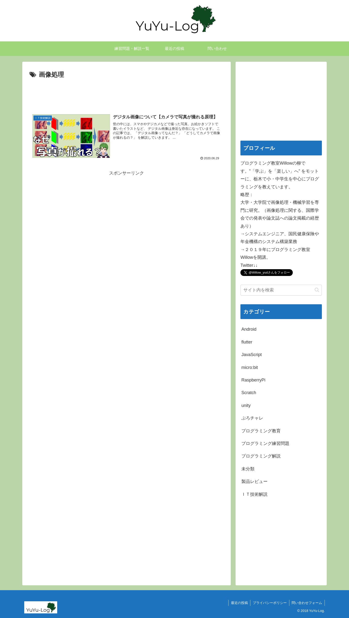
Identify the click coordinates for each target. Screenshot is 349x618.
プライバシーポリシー (269, 603)
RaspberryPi (253, 380)
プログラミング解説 (261, 456)
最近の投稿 (238, 603)
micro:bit (249, 367)
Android (248, 329)
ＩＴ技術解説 (254, 494)
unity (246, 405)
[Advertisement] (126, 94)
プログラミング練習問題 (265, 443)
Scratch (248, 392)
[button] (317, 290)
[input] (281, 290)
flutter (246, 342)
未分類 (247, 468)
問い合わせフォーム (307, 603)
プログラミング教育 (261, 430)
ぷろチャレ (252, 418)
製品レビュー (254, 481)
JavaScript (251, 354)
